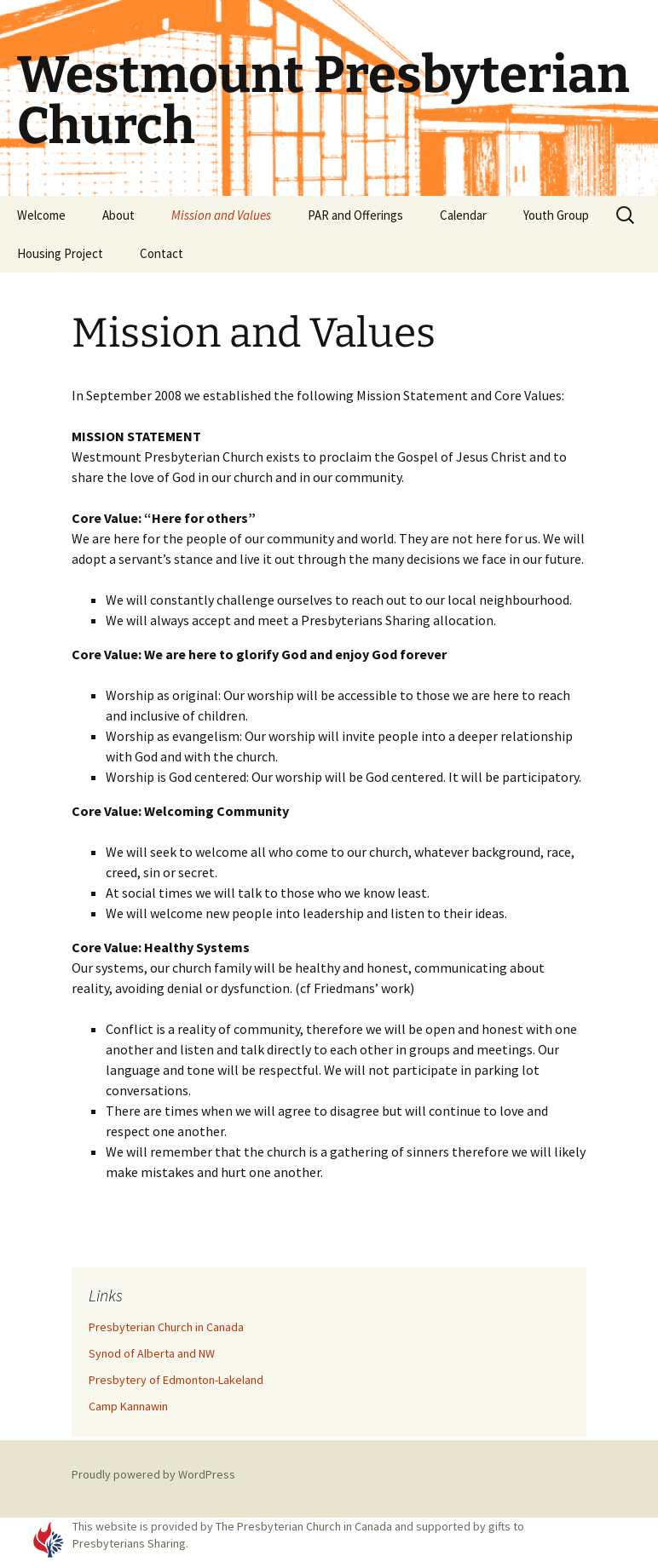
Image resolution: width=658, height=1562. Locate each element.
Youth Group (556, 215)
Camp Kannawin (128, 1406)
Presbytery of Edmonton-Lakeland (176, 1379)
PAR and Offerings (355, 215)
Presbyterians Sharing (129, 1543)
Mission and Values (221, 215)
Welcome (41, 215)
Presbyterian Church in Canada (166, 1327)
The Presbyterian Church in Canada (304, 1526)
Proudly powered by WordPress (153, 1474)
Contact (161, 253)
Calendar (463, 215)
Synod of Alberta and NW (152, 1353)
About (118, 215)
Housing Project (60, 253)
